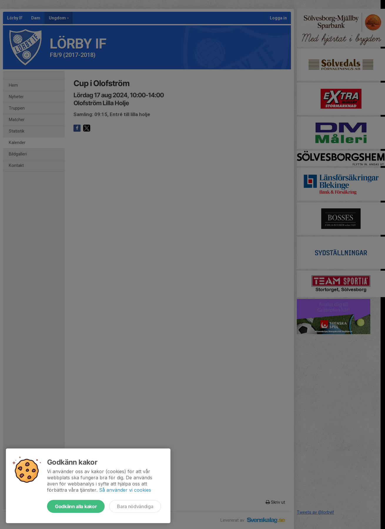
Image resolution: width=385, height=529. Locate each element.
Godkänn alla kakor (76, 506)
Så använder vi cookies (125, 490)
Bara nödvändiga (135, 506)
